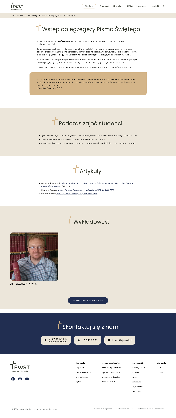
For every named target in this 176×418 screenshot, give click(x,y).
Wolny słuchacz (75, 375)
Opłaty (71, 380)
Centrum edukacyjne (106, 359)
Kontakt (155, 6)
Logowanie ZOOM (104, 380)
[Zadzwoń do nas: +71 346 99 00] (87, 336)
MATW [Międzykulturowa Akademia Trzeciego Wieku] (129, 6)
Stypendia (72, 364)
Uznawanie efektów (76, 370)
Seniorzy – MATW (137, 364)
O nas (158, 364)
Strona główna (18, 15)
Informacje (161, 359)
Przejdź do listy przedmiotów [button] (88, 300)
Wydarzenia (134, 391)
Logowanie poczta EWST (107, 364)
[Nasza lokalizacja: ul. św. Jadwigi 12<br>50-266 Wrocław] (56, 336)
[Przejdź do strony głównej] (16, 6)
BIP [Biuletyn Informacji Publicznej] (77, 409)
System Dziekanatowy (106, 370)
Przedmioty (36, 15)
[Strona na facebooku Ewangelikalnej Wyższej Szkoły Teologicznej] (13, 375)
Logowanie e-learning (106, 375)
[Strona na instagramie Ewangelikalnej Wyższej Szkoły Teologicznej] (20, 375)
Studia (88, 6)
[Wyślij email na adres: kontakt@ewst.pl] (119, 336)
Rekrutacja (142, 6)
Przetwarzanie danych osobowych (148, 409)
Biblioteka (117, 6)
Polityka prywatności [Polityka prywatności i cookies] (119, 409)
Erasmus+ (104, 6)
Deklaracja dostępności (94, 409)
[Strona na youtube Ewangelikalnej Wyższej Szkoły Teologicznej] (27, 375)
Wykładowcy (135, 385)
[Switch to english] (164, 6)
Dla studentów (136, 359)
